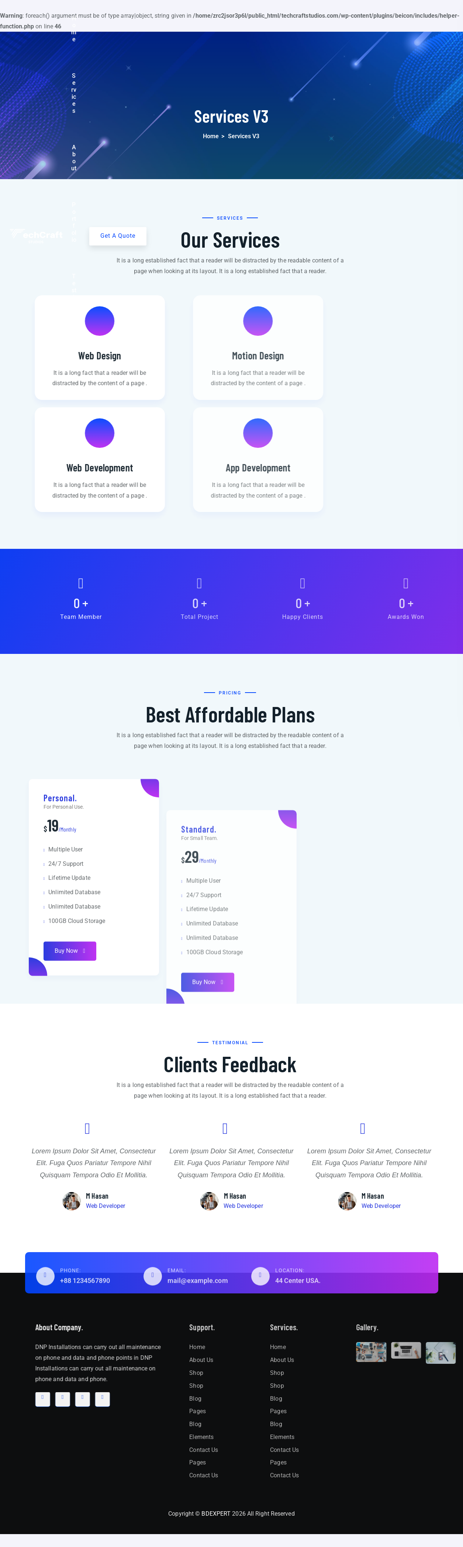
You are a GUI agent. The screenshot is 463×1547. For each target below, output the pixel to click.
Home (159, 18)
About (223, 18)
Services (191, 18)
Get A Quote (417, 17)
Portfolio (255, 18)
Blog (329, 18)
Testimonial (294, 18)
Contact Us (362, 18)
